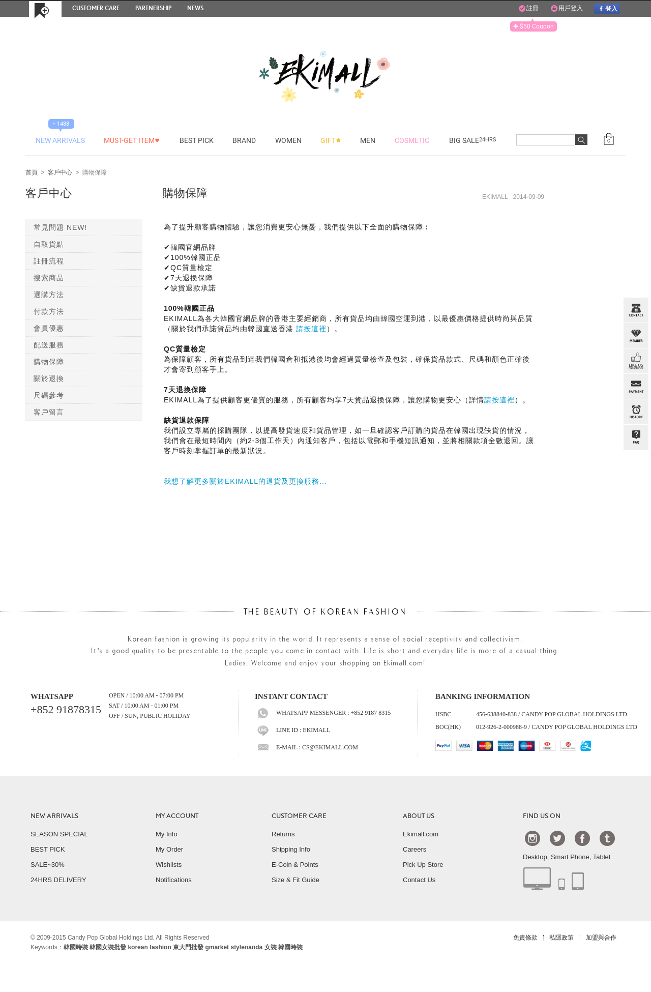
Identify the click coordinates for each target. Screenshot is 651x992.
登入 (606, 8)
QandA (635, 437)
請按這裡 (311, 329)
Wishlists (169, 864)
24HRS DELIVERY (58, 880)
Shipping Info (291, 849)
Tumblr (607, 838)
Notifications (174, 880)
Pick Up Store (423, 864)
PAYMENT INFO (635, 386)
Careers (414, 849)
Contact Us (419, 880)
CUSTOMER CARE (299, 816)
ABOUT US (418, 816)
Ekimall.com (420, 834)
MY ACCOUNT (177, 816)
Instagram (532, 838)
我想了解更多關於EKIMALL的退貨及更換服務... (245, 481)
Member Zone (635, 335)
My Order (169, 849)
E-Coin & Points (295, 864)
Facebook (582, 838)
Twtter (557, 838)
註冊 (528, 9)
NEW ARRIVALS (54, 816)
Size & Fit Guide (295, 880)
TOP (634, 488)
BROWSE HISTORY (635, 412)
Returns (283, 834)
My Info (166, 834)
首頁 (31, 173)
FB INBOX (635, 361)
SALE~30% (48, 864)
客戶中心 (60, 173)
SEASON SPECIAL (59, 834)
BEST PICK (48, 849)
